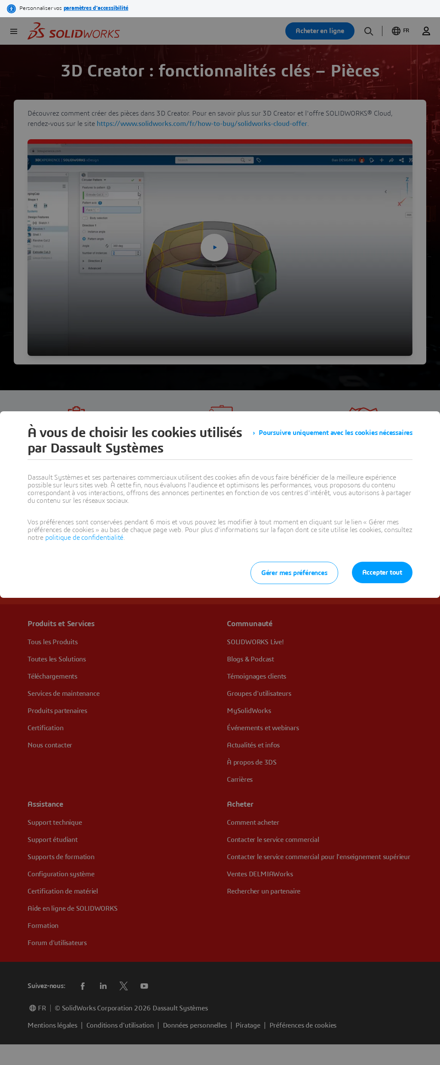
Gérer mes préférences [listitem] (294, 572)
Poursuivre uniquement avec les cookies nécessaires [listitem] (335, 432)
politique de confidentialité (84, 537)
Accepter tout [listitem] (382, 572)
